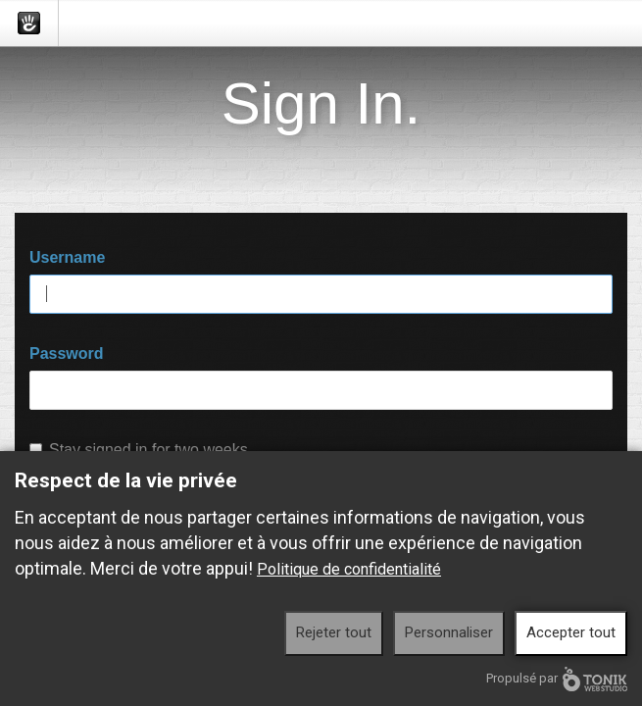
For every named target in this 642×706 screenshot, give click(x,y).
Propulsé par (556, 679)
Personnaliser (449, 632)
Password (66, 353)
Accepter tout (571, 632)
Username (67, 257)
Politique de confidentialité (349, 569)
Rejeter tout (333, 632)
